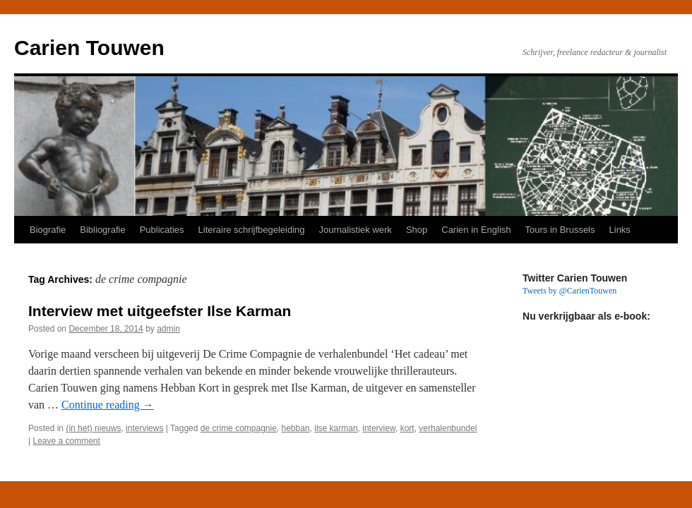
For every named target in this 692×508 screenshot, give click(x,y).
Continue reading (107, 405)
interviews (144, 428)
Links (620, 229)
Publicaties (162, 229)
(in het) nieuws (93, 428)
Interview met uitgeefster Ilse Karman (159, 311)
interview (378, 428)
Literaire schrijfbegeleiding (251, 229)
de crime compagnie (239, 428)
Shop (416, 229)
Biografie (48, 229)
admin (168, 329)
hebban (296, 428)
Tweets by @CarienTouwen (569, 291)
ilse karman (335, 428)
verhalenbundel (448, 428)
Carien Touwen (89, 47)
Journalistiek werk (355, 229)
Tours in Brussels (560, 229)
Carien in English (476, 229)
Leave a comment (66, 441)
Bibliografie (102, 229)
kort (407, 428)
